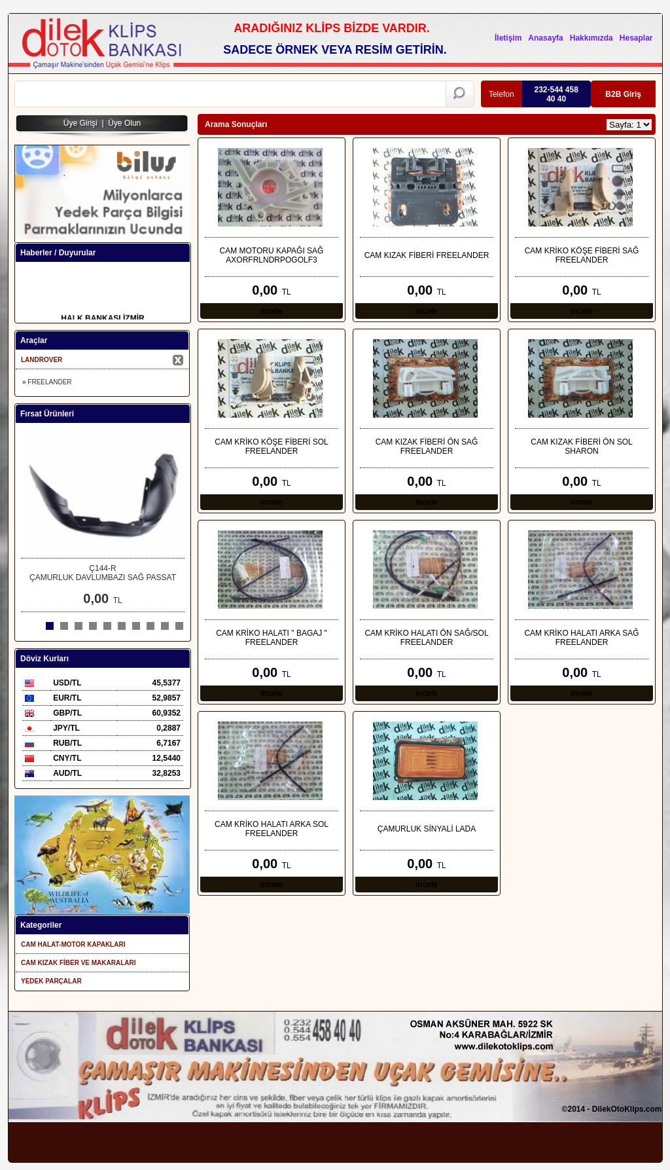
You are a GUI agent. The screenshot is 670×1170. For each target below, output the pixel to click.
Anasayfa (545, 38)
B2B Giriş (623, 94)
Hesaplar (636, 38)
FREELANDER (49, 382)
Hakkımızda (591, 38)
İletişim (508, 38)
